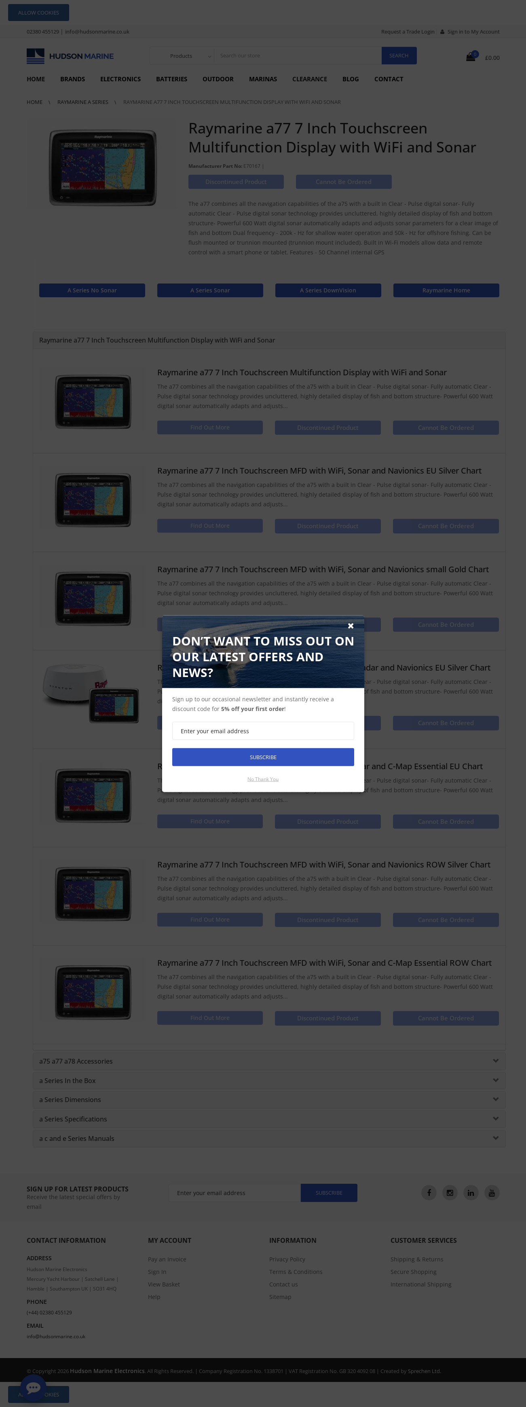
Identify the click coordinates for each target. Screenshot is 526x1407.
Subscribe (263, 756)
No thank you (263, 778)
